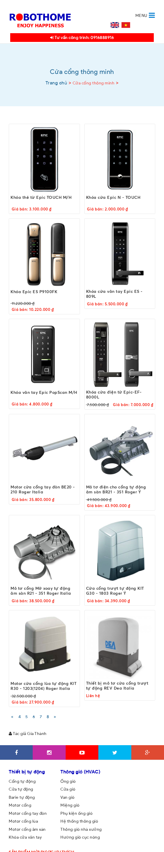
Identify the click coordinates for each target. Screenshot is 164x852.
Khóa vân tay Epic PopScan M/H (44, 391)
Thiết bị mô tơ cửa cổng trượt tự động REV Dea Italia (117, 685)
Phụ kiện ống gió (76, 813)
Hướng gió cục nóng (80, 837)
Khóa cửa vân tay (25, 837)
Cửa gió (68, 789)
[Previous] (12, 716)
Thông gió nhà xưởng (81, 829)
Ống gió (68, 781)
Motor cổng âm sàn (27, 829)
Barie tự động (22, 797)
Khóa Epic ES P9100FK (34, 291)
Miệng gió (70, 805)
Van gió (67, 797)
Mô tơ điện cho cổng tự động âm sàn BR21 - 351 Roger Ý (116, 489)
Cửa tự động (21, 789)
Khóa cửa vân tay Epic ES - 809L (114, 294)
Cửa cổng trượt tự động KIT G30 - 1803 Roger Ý (115, 591)
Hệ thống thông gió (79, 821)
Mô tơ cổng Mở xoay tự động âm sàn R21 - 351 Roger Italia (41, 591)
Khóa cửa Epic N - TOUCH (113, 196)
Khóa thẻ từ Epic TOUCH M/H (41, 196)
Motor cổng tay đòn (28, 813)
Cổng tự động (22, 781)
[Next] (55, 716)
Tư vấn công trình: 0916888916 (82, 37)
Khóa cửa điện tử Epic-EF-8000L (114, 394)
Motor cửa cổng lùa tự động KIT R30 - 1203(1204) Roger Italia (43, 685)
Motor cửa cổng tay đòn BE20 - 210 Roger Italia (43, 489)
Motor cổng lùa (23, 821)
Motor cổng (20, 805)
